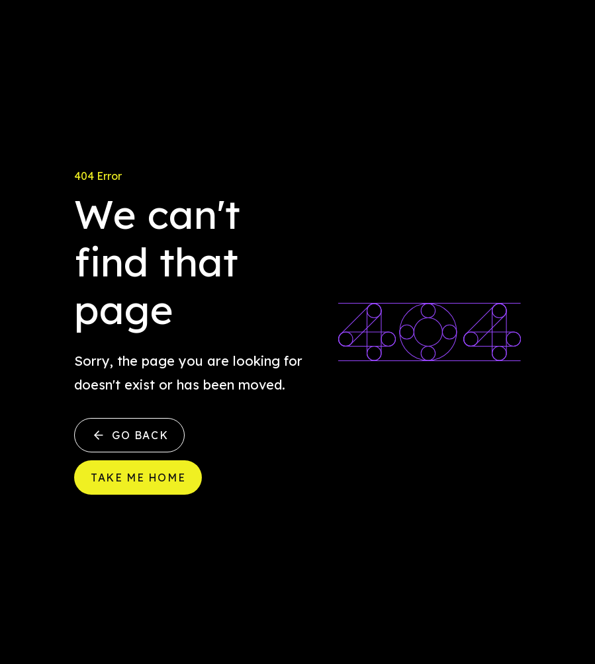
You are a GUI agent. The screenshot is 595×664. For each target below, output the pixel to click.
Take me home (138, 477)
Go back (129, 435)
